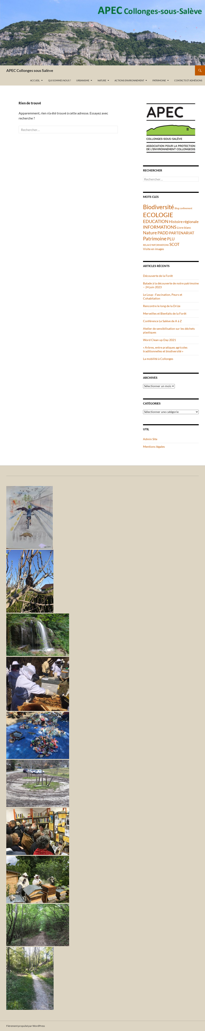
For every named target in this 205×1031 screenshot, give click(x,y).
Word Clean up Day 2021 (159, 340)
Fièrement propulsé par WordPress (25, 1025)
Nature (102, 80)
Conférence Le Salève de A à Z (162, 321)
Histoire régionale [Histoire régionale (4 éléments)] (184, 221)
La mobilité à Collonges (158, 359)
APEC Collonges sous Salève (29, 70)
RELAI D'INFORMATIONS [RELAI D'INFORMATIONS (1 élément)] (156, 245)
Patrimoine (159, 80)
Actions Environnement (129, 80)
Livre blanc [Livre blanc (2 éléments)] (184, 227)
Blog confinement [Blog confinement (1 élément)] (183, 208)
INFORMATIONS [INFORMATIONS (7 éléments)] (159, 227)
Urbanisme (82, 80)
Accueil (35, 80)
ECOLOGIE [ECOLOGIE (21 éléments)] (158, 214)
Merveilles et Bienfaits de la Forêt (164, 313)
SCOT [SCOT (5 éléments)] (174, 244)
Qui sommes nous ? (59, 80)
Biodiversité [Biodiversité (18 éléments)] (158, 206)
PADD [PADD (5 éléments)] (162, 232)
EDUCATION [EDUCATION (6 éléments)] (155, 221)
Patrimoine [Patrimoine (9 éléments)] (154, 238)
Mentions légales (154, 446)
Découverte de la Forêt (158, 276)
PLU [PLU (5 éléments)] (171, 238)
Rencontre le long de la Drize (161, 306)
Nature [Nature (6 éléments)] (150, 232)
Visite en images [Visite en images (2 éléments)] (153, 249)
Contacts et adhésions (188, 80)
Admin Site (150, 439)
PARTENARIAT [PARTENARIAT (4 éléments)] (181, 233)
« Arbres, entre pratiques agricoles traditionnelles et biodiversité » (165, 349)
